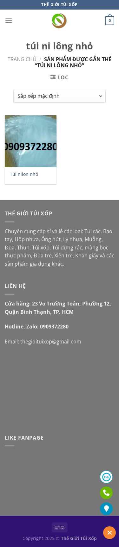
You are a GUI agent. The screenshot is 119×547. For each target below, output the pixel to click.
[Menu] (8, 20)
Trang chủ (22, 59)
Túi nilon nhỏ (24, 174)
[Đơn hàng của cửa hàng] (59, 96)
